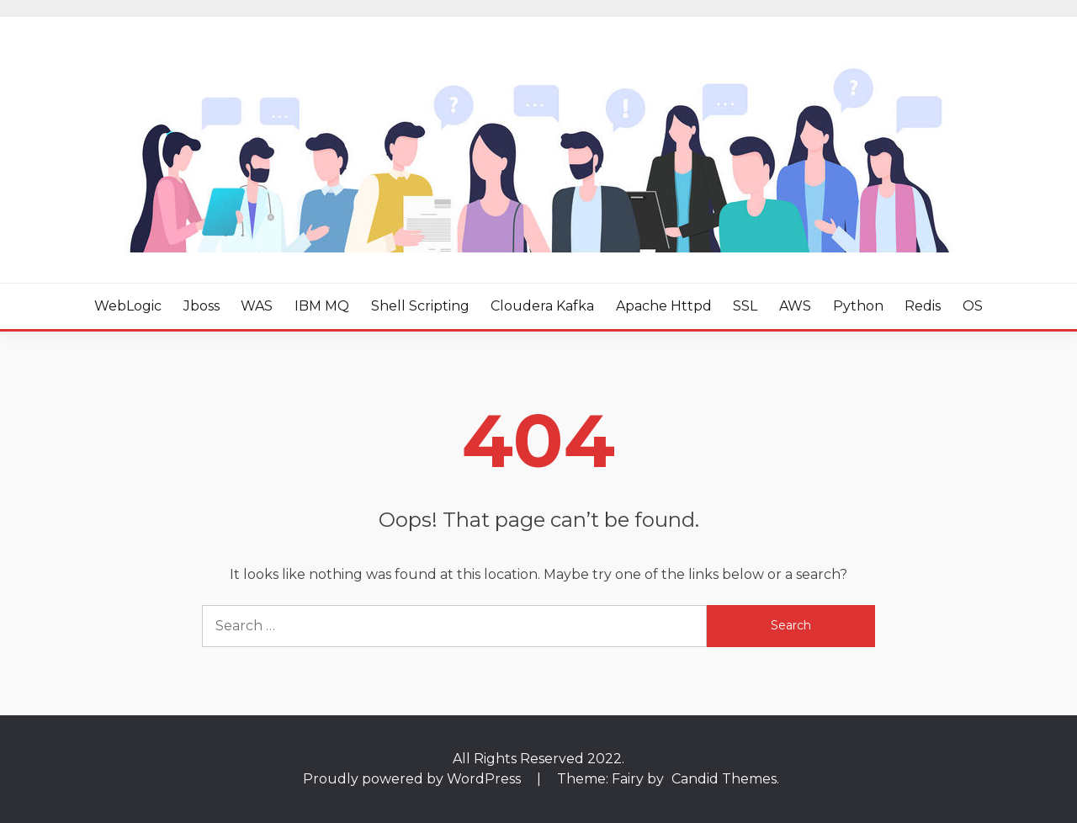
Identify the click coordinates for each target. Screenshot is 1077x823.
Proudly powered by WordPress (413, 779)
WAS (257, 306)
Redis (923, 306)
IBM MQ (321, 306)
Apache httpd (664, 306)
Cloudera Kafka (542, 306)
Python (858, 306)
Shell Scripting (420, 306)
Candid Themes (724, 779)
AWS (795, 306)
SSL (745, 306)
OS (973, 306)
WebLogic (128, 306)
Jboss (201, 306)
